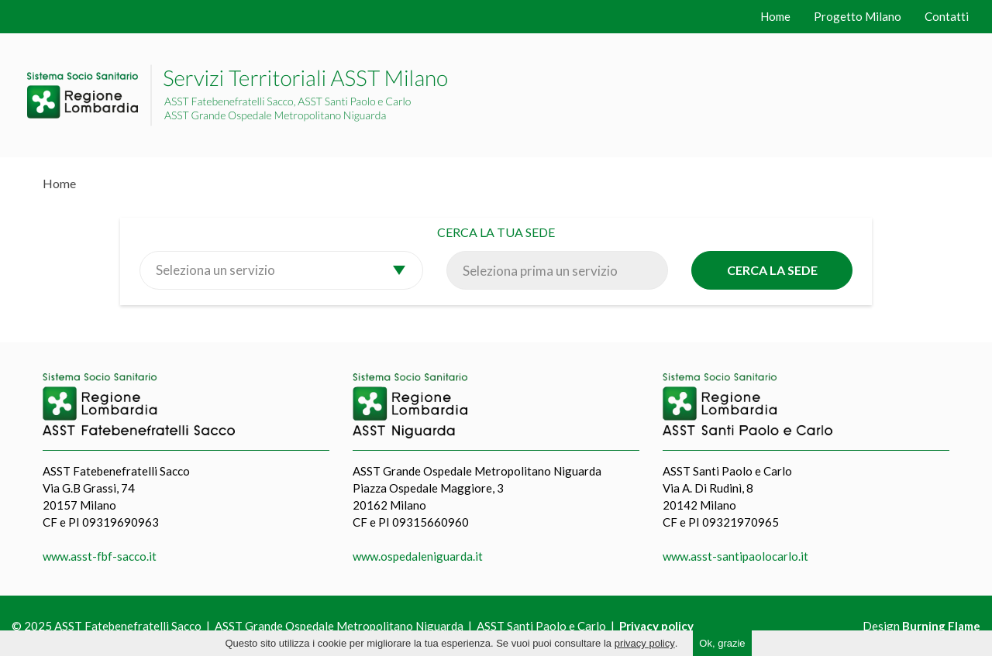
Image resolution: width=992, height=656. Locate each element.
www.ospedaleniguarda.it (418, 556)
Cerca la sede (772, 270)
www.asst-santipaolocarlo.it (735, 556)
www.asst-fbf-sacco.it (100, 556)
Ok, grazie (722, 643)
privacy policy (645, 643)
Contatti (947, 16)
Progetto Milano (857, 16)
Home (775, 16)
